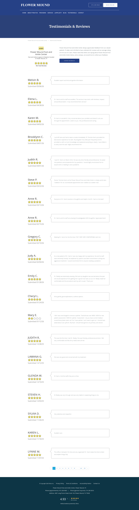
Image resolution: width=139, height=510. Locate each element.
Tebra (77, 503)
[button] (110, 5)
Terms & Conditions (72, 483)
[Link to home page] (32, 5)
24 (81, 468)
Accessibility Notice (85, 483)
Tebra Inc (51, 483)
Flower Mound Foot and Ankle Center (37, 40)
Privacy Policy (60, 483)
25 (84, 468)
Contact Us (96, 483)
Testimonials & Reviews (56, 40)
